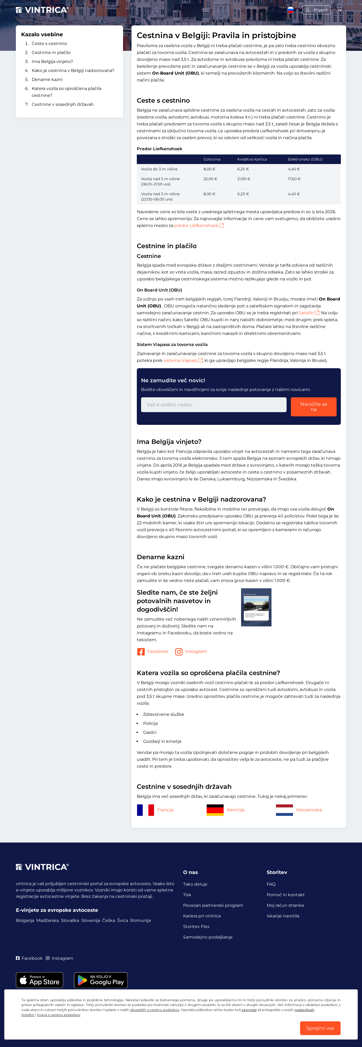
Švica (122, 920)
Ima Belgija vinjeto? (52, 61)
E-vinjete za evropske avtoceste (57, 910)
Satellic (309, 312)
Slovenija (90, 920)
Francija (155, 809)
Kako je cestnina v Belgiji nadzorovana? (73, 70)
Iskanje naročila (283, 915)
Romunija (140, 920)
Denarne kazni (47, 79)
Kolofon (27, 1015)
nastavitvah (304, 1010)
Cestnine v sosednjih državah (63, 104)
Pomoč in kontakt (286, 894)
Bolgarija (25, 920)
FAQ (271, 884)
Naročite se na (313, 406)
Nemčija (225, 809)
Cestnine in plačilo (51, 52)
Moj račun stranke (285, 905)
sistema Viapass (183, 360)
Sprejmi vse (320, 1028)
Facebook (152, 652)
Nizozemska (299, 809)
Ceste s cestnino (49, 43)
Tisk (187, 894)
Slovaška (70, 920)
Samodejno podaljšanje (208, 937)
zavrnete (249, 1010)
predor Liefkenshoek (199, 225)
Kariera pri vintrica (202, 915)
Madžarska (47, 920)
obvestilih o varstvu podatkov (154, 1010)
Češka (108, 920)
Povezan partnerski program (213, 905)
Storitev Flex (196, 926)
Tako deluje (195, 884)
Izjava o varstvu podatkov (58, 1015)
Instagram (191, 652)
